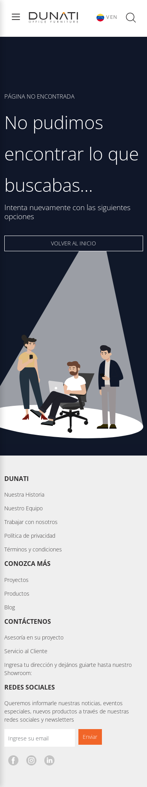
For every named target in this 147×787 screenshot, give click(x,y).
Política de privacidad (29, 535)
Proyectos (16, 579)
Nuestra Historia (24, 494)
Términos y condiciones (33, 549)
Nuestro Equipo (23, 508)
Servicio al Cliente (25, 651)
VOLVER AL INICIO (73, 243)
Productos (16, 593)
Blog (9, 607)
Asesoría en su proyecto (34, 637)
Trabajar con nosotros (31, 522)
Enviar (90, 736)
